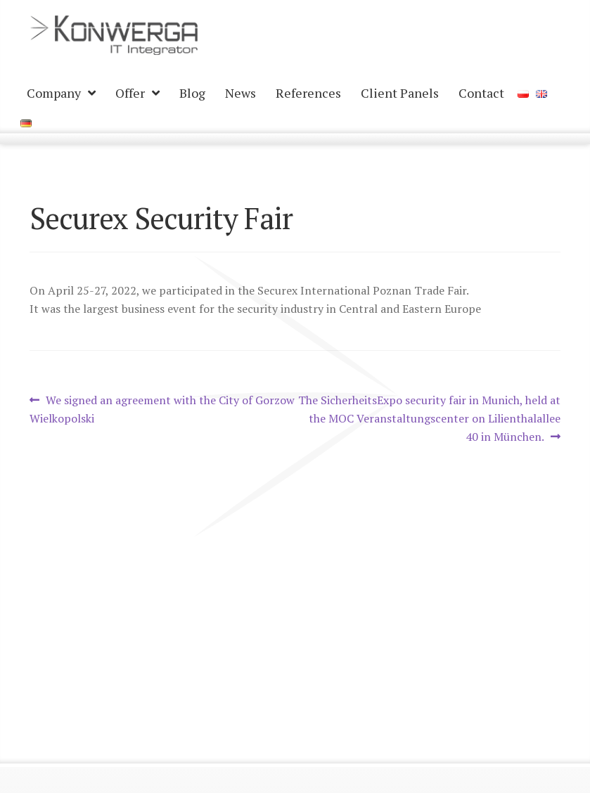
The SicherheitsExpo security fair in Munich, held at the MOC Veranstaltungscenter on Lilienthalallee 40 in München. (428, 418)
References (308, 92)
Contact (481, 92)
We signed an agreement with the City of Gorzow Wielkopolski (162, 409)
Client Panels (400, 92)
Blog (192, 92)
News (240, 92)
